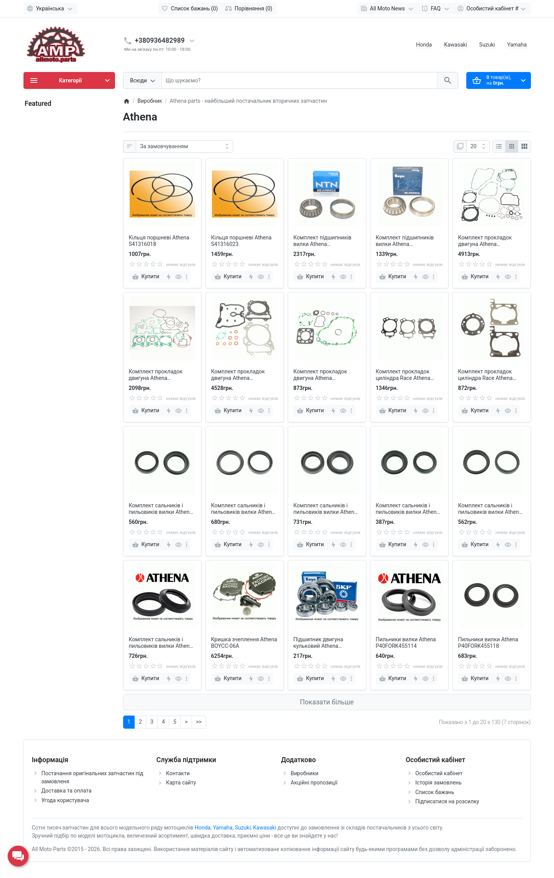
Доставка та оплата (67, 791)
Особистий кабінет (439, 773)
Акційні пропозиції (314, 782)
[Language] (50, 8)
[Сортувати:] (184, 146)
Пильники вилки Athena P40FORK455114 (406, 642)
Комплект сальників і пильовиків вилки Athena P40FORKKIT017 (161, 642)
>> (199, 722)
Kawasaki (455, 45)
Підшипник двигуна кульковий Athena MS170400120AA (318, 642)
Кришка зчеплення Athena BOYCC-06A (244, 642)
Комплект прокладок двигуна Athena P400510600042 (238, 374)
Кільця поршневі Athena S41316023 (241, 240)
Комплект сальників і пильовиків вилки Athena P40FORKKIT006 (243, 508)
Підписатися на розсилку (447, 801)
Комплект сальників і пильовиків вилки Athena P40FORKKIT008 (325, 508)
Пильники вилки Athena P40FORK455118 (488, 642)
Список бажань (435, 792)
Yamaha (517, 45)
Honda (424, 45)
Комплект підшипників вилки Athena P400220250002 (405, 241)
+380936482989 (160, 40)
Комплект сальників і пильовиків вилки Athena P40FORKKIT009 (408, 508)
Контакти (178, 773)
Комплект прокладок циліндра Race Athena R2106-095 (403, 374)
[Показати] (478, 146)
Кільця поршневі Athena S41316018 (159, 240)
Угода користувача (65, 800)
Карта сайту (181, 782)
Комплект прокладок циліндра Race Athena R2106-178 (485, 374)
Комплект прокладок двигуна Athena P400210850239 (485, 241)
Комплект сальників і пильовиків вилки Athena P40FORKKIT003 (161, 508)
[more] (186, 277)
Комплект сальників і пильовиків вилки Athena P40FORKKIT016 (490, 508)
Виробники (305, 773)
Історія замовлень (439, 782)
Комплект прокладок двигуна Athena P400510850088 (320, 374)
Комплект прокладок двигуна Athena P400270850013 (156, 374)
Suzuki (487, 45)
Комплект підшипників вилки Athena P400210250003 (323, 241)
